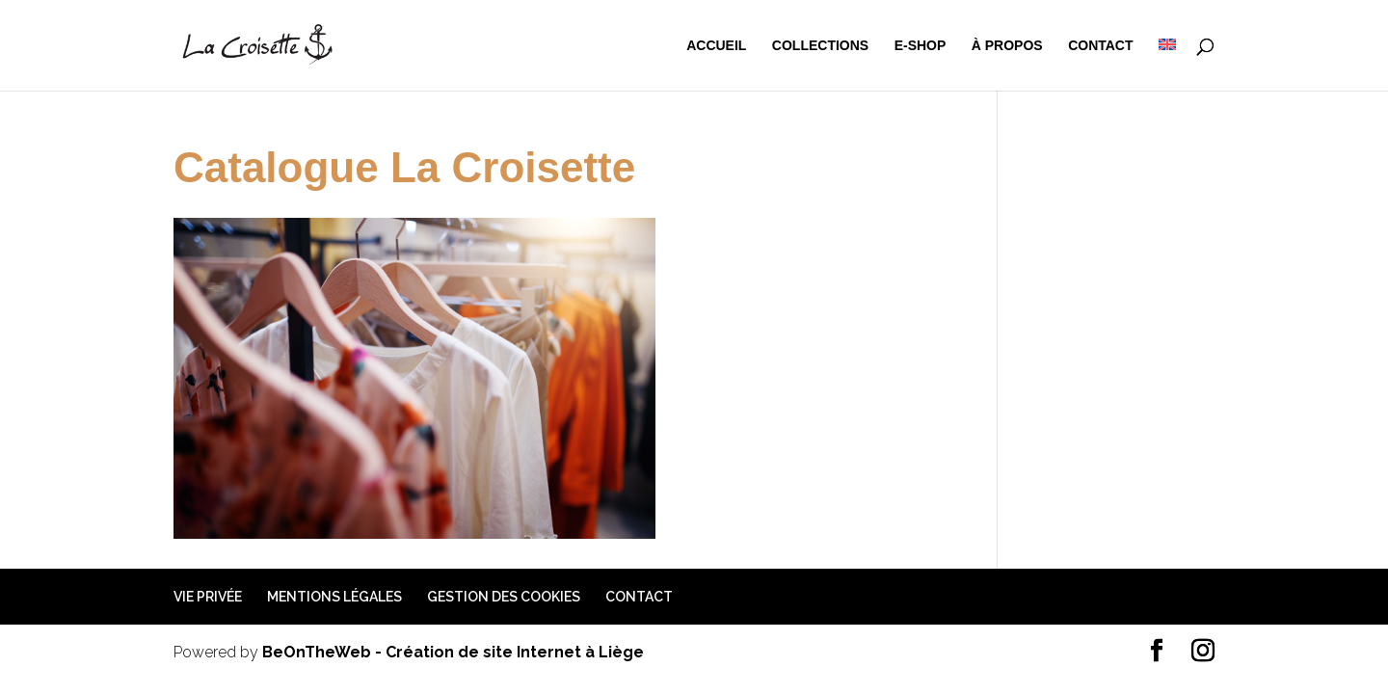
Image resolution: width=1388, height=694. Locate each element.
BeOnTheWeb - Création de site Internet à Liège (453, 652)
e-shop (920, 46)
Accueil (716, 46)
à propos (1007, 46)
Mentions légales (334, 596)
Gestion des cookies (503, 596)
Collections (820, 46)
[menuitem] (1167, 65)
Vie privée (208, 596)
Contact (1100, 46)
